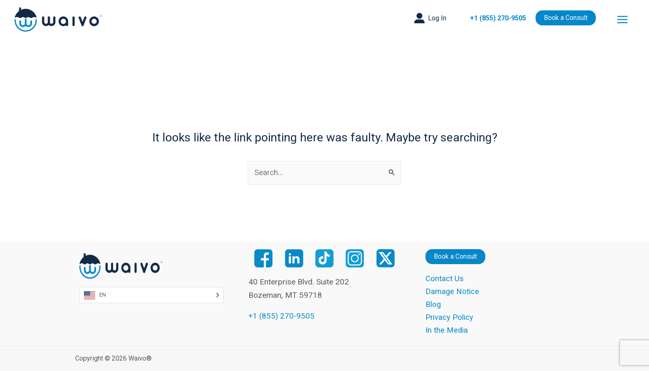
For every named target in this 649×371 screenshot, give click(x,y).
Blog (433, 304)
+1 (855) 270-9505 (498, 18)
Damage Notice (452, 291)
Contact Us (444, 278)
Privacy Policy (449, 317)
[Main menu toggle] (622, 19)
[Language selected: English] (151, 294)
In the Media (446, 330)
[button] (430, 18)
